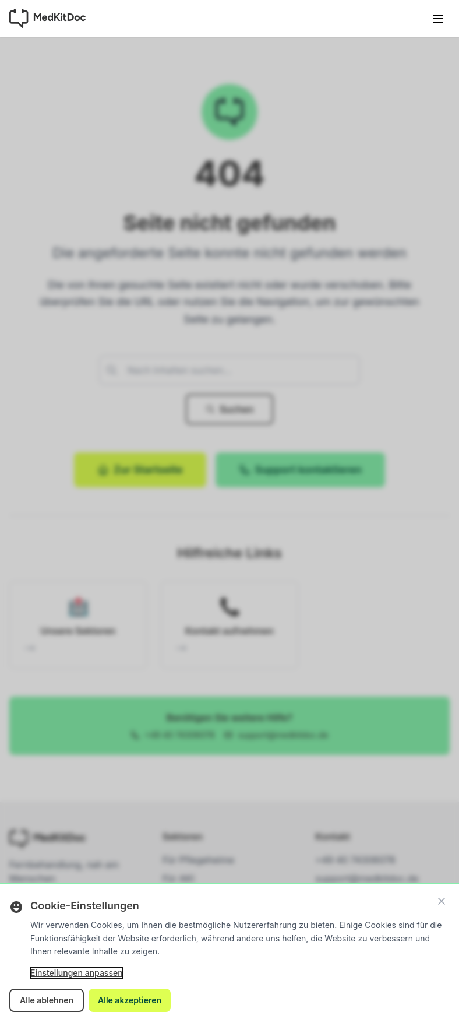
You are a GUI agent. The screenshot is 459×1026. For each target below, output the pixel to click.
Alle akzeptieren (129, 1000)
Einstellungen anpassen (76, 973)
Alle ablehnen (46, 1000)
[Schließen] (441, 901)
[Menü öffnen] (438, 18)
